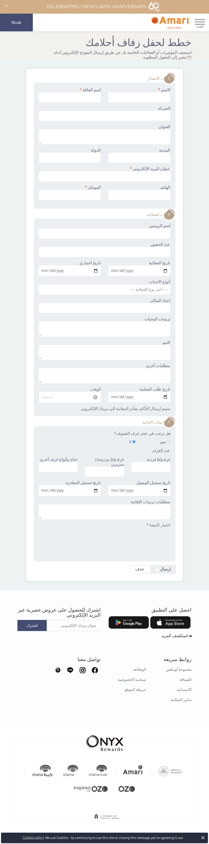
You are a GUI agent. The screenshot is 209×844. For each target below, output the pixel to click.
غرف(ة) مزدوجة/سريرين (104, 467)
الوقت (70, 395)
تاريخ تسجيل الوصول (139, 488)
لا (132, 442)
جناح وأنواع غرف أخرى (58, 464)
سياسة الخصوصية (132, 679)
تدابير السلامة (181, 699)
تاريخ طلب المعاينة (139, 394)
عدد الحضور (104, 249)
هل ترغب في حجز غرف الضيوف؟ (142, 433)
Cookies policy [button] (33, 837)
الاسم (139, 95)
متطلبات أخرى (104, 373)
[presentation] (132, 541)
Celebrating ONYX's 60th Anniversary (103, 7)
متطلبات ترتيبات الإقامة (104, 509)
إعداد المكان (104, 305)
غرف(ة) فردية (151, 464)
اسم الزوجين (104, 231)
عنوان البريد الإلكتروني (104, 173)
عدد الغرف (161, 450)
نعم (165, 442)
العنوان (104, 134)
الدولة (70, 155)
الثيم (104, 350)
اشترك (32, 625)
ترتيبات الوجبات (104, 326)
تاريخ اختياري (70, 268)
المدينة (139, 155)
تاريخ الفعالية (139, 268)
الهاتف (139, 192)
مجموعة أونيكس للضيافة (179, 674)
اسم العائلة (70, 95)
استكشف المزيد (174, 636)
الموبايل (70, 192)
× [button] (203, 837)
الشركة (104, 113)
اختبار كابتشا (158, 525)
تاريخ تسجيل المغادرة (70, 488)
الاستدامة (184, 689)
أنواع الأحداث (104, 287)
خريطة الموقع (135, 689)
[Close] (6, 6)
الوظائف (139, 669)
